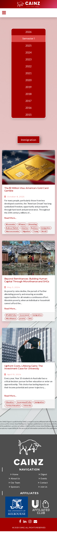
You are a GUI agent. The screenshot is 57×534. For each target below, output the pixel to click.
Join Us (42, 487)
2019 (28, 87)
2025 (28, 45)
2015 (28, 114)
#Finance (21, 224)
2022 (28, 66)
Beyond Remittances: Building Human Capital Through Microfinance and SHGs (26, 280)
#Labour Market (12, 228)
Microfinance (11, 318)
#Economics (10, 224)
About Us (14, 478)
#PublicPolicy (11, 315)
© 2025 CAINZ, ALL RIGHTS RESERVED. (29, 528)
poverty (22, 318)
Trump (35, 231)
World (43, 231)
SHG (30, 318)
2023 (28, 59)
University (27, 406)
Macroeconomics (12, 231)
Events (43, 478)
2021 (28, 73)
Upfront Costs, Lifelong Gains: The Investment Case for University (23, 367)
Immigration (28, 139)
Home (14, 474)
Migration (26, 231)
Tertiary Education (13, 406)
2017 (28, 100)
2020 (28, 80)
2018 (28, 93)
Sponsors (14, 487)
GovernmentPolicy (24, 402)
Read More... (10, 218)
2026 (28, 31)
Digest (43, 474)
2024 (28, 52)
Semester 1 (28, 38)
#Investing (33, 224)
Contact (43, 482)
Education (10, 402)
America (24, 228)
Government (24, 315)
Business (34, 228)
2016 (28, 107)
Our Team (14, 482)
